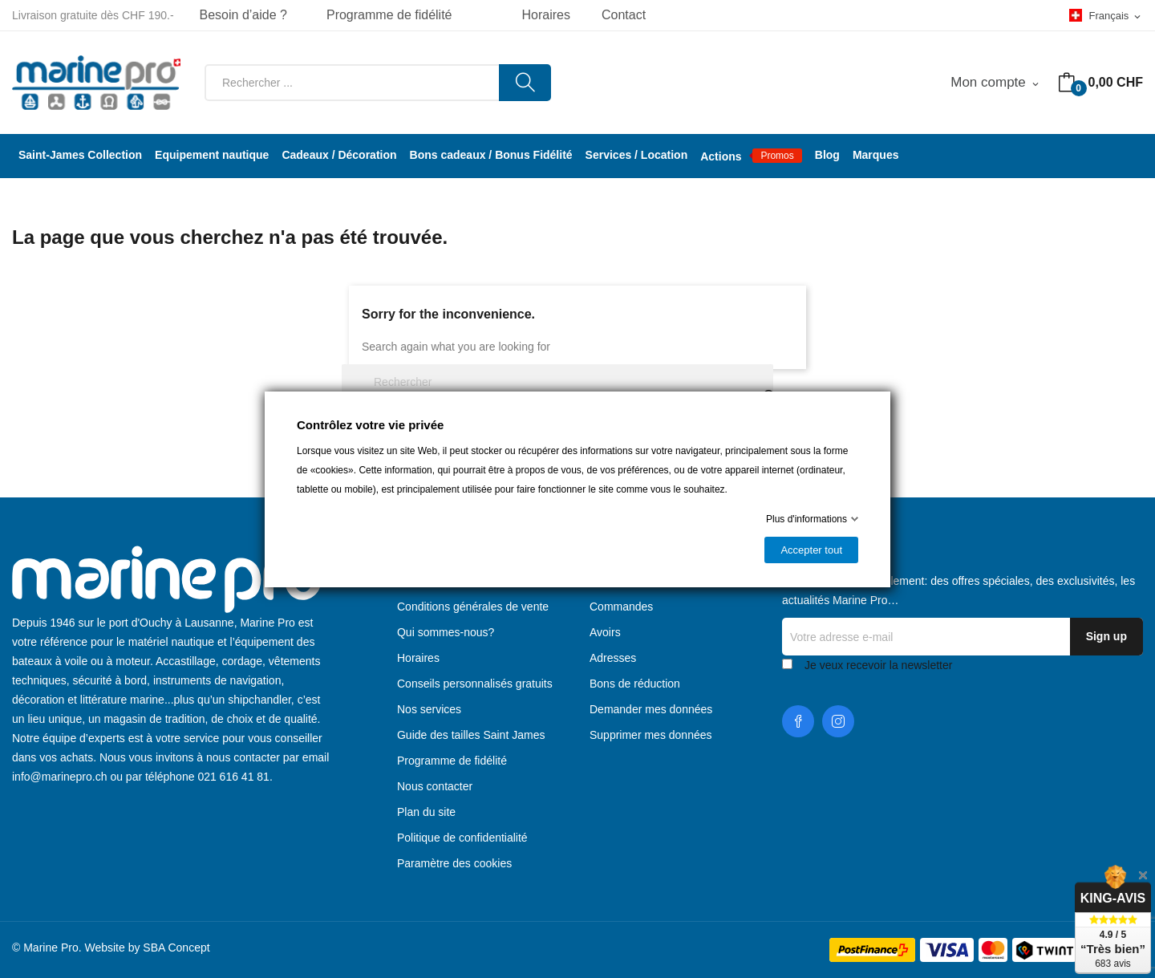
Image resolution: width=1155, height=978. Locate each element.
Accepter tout (811, 550)
